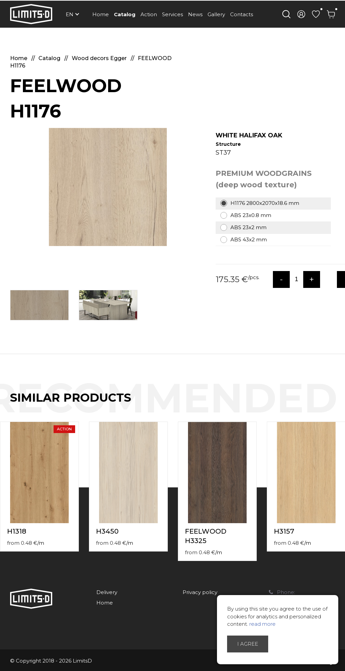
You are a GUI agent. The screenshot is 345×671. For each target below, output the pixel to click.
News (195, 14)
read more (262, 624)
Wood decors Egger (100, 58)
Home (100, 14)
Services (172, 14)
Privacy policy (200, 592)
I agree (247, 644)
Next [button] (341, 404)
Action (148, 14)
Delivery (106, 592)
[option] (108, 187)
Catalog (124, 14)
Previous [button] (327, 404)
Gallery (216, 14)
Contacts (241, 14)
